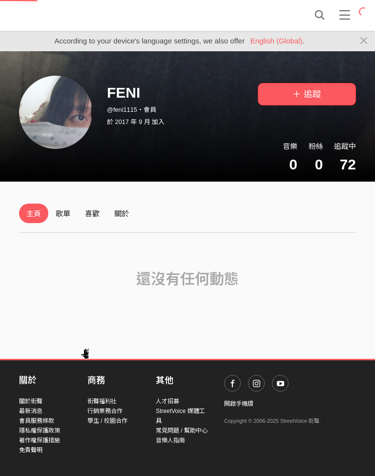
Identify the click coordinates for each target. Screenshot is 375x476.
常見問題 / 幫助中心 (182, 430)
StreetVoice (59, 15)
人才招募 (167, 401)
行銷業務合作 (105, 411)
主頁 (33, 213)
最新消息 (30, 411)
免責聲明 (30, 450)
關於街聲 (30, 401)
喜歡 (92, 213)
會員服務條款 (36, 420)
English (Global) (276, 41)
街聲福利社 (102, 401)
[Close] (364, 41)
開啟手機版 (238, 403)
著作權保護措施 (39, 440)
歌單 (63, 213)
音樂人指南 (170, 440)
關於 (121, 213)
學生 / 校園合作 (107, 420)
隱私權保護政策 (39, 430)
